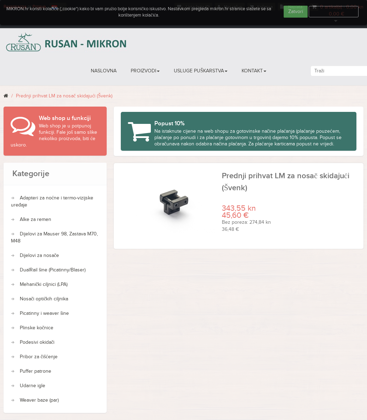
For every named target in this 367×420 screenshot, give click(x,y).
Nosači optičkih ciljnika (44, 299)
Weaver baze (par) (39, 400)
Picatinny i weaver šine (44, 313)
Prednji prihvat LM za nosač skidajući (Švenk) (64, 96)
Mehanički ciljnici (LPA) (43, 284)
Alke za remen (35, 219)
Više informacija (334, 11)
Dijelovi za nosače (39, 255)
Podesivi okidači (37, 342)
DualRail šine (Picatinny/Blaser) (52, 270)
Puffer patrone (35, 371)
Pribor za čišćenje (39, 357)
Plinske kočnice (36, 328)
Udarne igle (32, 386)
